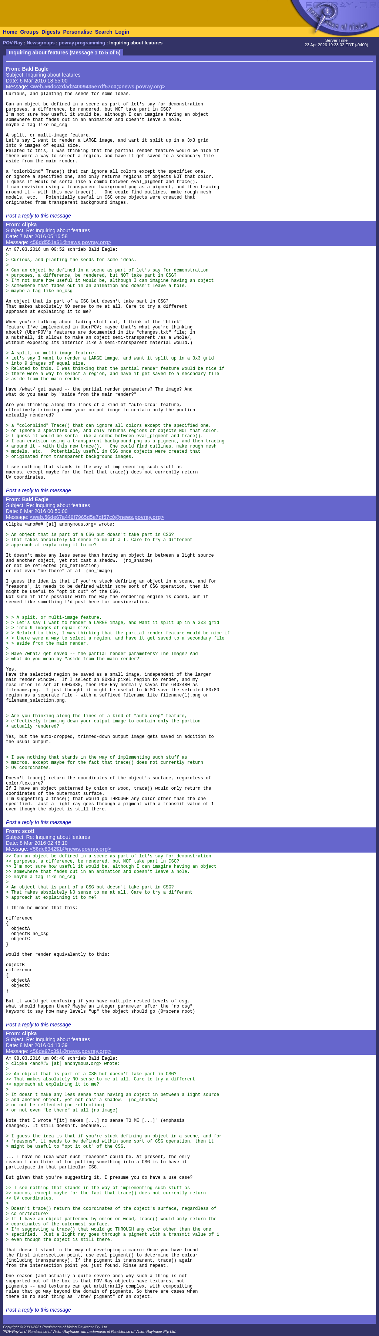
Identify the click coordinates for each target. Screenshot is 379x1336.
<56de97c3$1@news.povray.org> (70, 1051)
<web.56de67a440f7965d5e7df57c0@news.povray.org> (97, 517)
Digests (50, 32)
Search (104, 32)
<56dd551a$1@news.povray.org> (70, 242)
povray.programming (82, 42)
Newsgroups (41, 42)
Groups (29, 32)
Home (10, 32)
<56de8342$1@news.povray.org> (70, 849)
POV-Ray (13, 42)
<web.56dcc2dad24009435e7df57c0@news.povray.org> (97, 87)
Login (122, 32)
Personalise (77, 32)
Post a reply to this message (38, 216)
